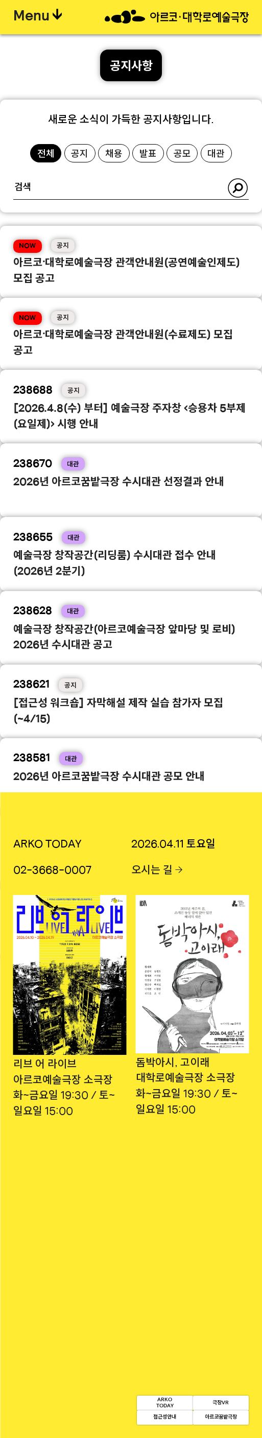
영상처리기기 (184, 1256)
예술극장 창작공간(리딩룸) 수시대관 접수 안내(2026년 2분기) (114, 564)
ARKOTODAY (93, 1386)
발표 (148, 154)
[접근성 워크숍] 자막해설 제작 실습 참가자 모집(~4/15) (118, 711)
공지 (79, 154)
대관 (216, 154)
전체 (46, 154)
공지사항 (131, 67)
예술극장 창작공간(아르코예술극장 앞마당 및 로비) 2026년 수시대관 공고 (124, 638)
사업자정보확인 (217, 1297)
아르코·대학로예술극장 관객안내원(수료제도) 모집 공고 (123, 343)
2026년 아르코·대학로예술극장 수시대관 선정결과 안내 (123, 858)
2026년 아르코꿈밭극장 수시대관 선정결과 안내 (118, 482)
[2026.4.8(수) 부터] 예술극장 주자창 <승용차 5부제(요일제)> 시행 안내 (129, 417)
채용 (114, 154)
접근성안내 (93, 1411)
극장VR (197, 1385)
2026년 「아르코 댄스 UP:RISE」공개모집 (110, 924)
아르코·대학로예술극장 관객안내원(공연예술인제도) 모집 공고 (126, 271)
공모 (182, 154)
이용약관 (127, 1256)
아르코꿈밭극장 (196, 1411)
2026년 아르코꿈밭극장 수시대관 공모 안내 (109, 777)
